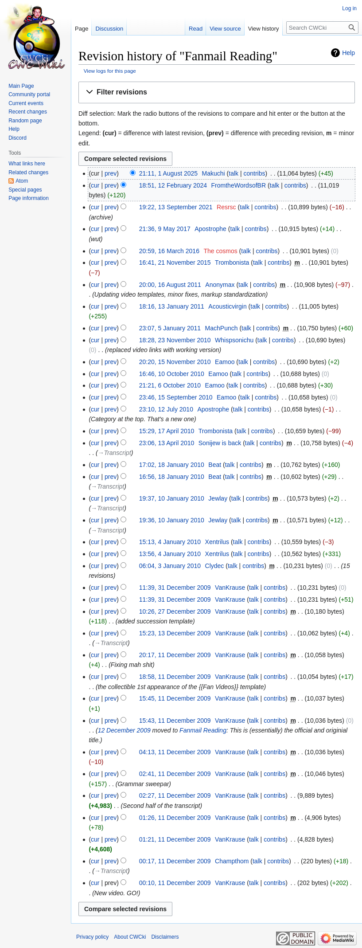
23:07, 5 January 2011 (170, 328)
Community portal (29, 94)
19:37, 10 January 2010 (171, 498)
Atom (22, 181)
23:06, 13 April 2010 (167, 443)
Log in (349, 8)
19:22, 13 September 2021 (176, 207)
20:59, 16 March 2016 (169, 251)
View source (225, 28)
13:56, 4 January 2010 (170, 553)
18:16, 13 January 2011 (171, 306)
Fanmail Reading (202, 730)
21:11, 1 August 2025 (168, 173)
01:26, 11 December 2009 (175, 817)
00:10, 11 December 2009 (175, 882)
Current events (25, 103)
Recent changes (27, 112)
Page (81, 28)
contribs (254, 173)
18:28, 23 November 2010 (175, 340)
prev (111, 173)
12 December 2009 (124, 730)
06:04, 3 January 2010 (170, 565)
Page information (28, 198)
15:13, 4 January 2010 (170, 541)
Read (195, 28)
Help (348, 52)
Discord (17, 138)
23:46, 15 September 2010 (176, 397)
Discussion (109, 28)
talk (233, 173)
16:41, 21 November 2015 (175, 262)
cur (95, 185)
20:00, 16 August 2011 (170, 284)
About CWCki (130, 937)
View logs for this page (110, 71)
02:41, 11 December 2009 (175, 773)
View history (263, 28)
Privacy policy (92, 937)
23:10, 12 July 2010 (166, 409)
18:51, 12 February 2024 (173, 185)
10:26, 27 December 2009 (175, 611)
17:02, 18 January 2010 (171, 464)
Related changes (28, 172)
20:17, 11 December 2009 (175, 654)
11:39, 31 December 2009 (175, 587)
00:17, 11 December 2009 (175, 861)
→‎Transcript (114, 452)
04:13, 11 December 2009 (175, 752)
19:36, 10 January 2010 (171, 520)
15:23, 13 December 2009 (175, 633)
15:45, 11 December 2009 (175, 698)
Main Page (21, 86)
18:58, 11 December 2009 (175, 676)
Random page (25, 121)
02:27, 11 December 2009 (175, 795)
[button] (216, 92)
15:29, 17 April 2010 (167, 431)
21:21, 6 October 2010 (170, 385)
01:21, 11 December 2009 (175, 839)
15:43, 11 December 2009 (175, 720)
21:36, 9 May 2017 (165, 228)
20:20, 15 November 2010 (175, 361)
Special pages (25, 190)
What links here (26, 164)
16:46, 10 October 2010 (171, 373)
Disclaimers (165, 937)
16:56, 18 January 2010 (171, 476)
